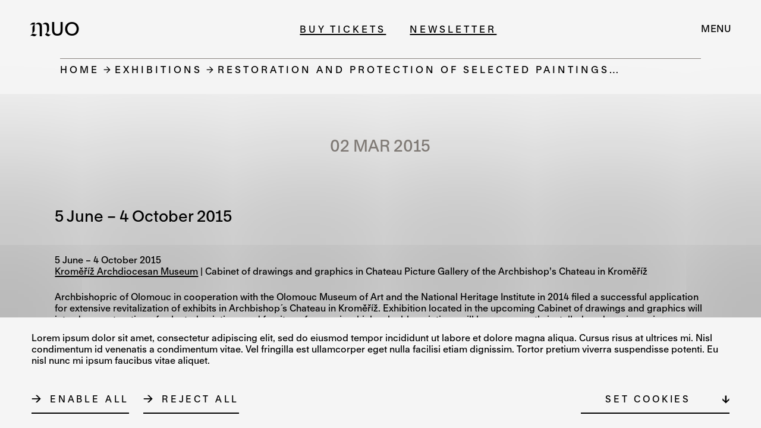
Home (79, 69)
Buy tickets (343, 28)
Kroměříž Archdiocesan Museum (126, 271)
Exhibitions (158, 69)
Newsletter (453, 28)
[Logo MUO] (58, 28)
